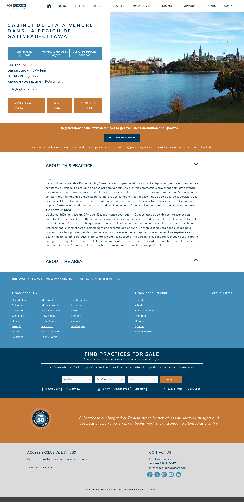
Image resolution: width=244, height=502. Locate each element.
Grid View (52, 393)
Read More (56, 110)
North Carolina (50, 336)
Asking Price (121, 393)
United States (20, 304)
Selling (80, 8)
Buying (62, 8)
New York (47, 330)
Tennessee (77, 309)
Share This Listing (88, 111)
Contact (230, 8)
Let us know (102, 372)
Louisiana (17, 341)
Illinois (15, 336)
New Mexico (49, 325)
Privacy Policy (149, 494)
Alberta (139, 309)
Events (211, 8)
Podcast (166, 8)
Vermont (76, 320)
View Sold (194, 393)
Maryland (47, 304)
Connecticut (19, 320)
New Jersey (48, 320)
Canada (139, 304)
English (50, 183)
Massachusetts (50, 309)
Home (49, 8)
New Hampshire (51, 315)
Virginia (75, 325)
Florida (16, 325)
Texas (74, 315)
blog (111, 423)
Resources (117, 8)
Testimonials (189, 8)
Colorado (17, 315)
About (97, 8)
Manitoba (141, 320)
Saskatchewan (143, 336)
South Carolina (79, 304)
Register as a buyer (122, 142)
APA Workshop (142, 8)
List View (72, 393)
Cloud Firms (172, 393)
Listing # (140, 393)
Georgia (16, 330)
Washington (78, 330)
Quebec (139, 330)
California (17, 309)
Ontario (139, 325)
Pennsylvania (49, 341)
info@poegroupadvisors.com (168, 472)
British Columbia (145, 315)
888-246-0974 (168, 468)
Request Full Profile (22, 110)
